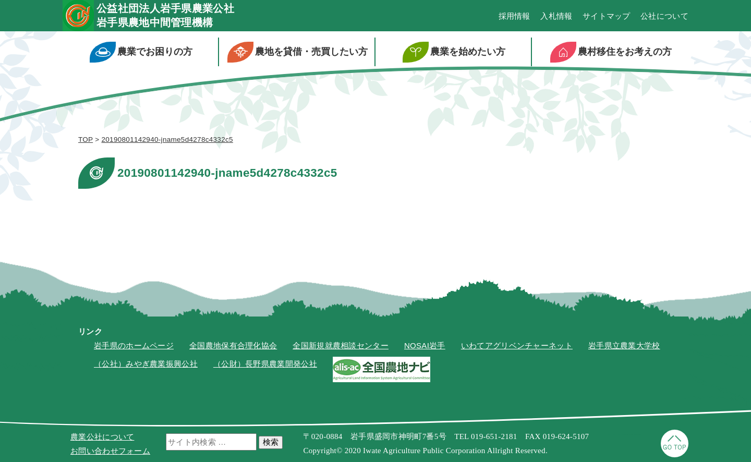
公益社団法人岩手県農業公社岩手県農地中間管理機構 (165, 15)
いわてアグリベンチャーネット (517, 345)
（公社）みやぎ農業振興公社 (146, 363)
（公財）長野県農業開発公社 (265, 363)
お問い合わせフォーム (110, 450)
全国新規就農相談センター (341, 345)
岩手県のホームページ (134, 345)
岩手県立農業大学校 (624, 345)
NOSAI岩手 (424, 345)
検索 (270, 441)
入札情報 (556, 15)
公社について (664, 15)
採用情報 (514, 15)
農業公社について (102, 436)
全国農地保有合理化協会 (233, 345)
